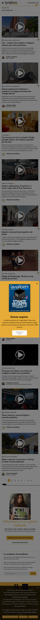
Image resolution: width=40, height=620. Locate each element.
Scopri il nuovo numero (20, 332)
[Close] (37, 283)
